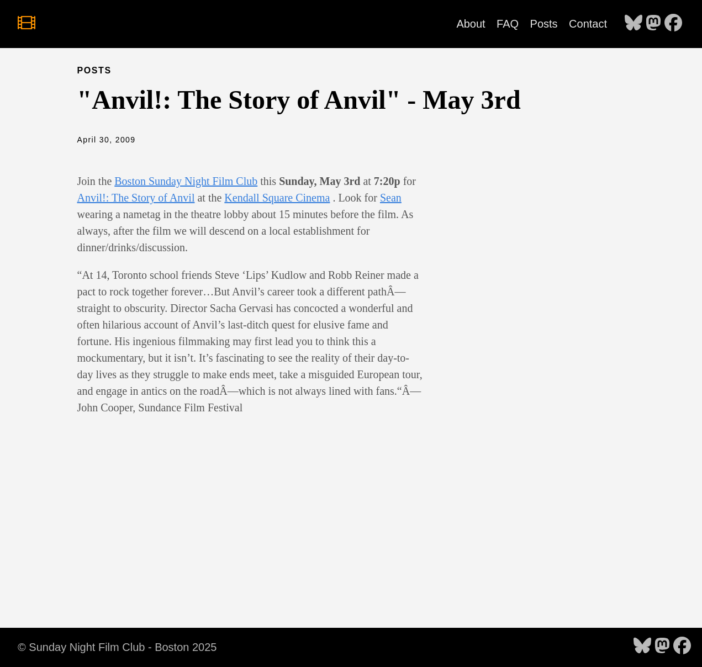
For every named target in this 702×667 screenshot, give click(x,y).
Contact (588, 24)
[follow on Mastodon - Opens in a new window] (653, 24)
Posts (544, 24)
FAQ (508, 24)
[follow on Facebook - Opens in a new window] (673, 24)
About (470, 24)
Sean (391, 198)
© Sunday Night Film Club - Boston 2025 (117, 647)
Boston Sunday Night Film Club (185, 181)
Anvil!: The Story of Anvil (136, 198)
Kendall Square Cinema (277, 198)
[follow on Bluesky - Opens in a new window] (633, 24)
